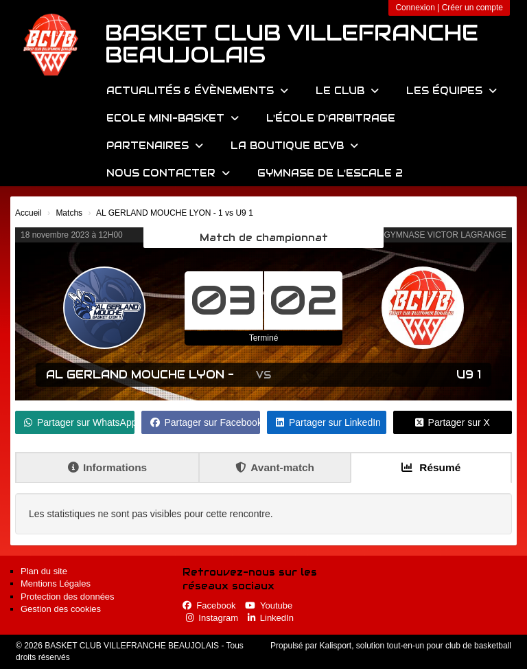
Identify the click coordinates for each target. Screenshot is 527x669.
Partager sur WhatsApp (79, 422)
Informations (107, 467)
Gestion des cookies (61, 609)
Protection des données (68, 596)
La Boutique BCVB (294, 145)
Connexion (414, 7)
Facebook (209, 605)
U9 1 (468, 374)
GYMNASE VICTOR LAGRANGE (445, 235)
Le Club (347, 90)
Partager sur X (452, 422)
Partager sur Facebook (205, 422)
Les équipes (451, 90)
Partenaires (154, 145)
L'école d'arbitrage (330, 118)
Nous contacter (168, 173)
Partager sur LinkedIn (328, 422)
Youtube (268, 605)
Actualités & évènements (197, 90)
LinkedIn (271, 618)
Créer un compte (472, 7)
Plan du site (44, 571)
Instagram (212, 618)
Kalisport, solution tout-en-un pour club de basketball (415, 645)
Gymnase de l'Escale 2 (330, 173)
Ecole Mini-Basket (172, 118)
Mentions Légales (56, 583)
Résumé (430, 467)
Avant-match (274, 467)
